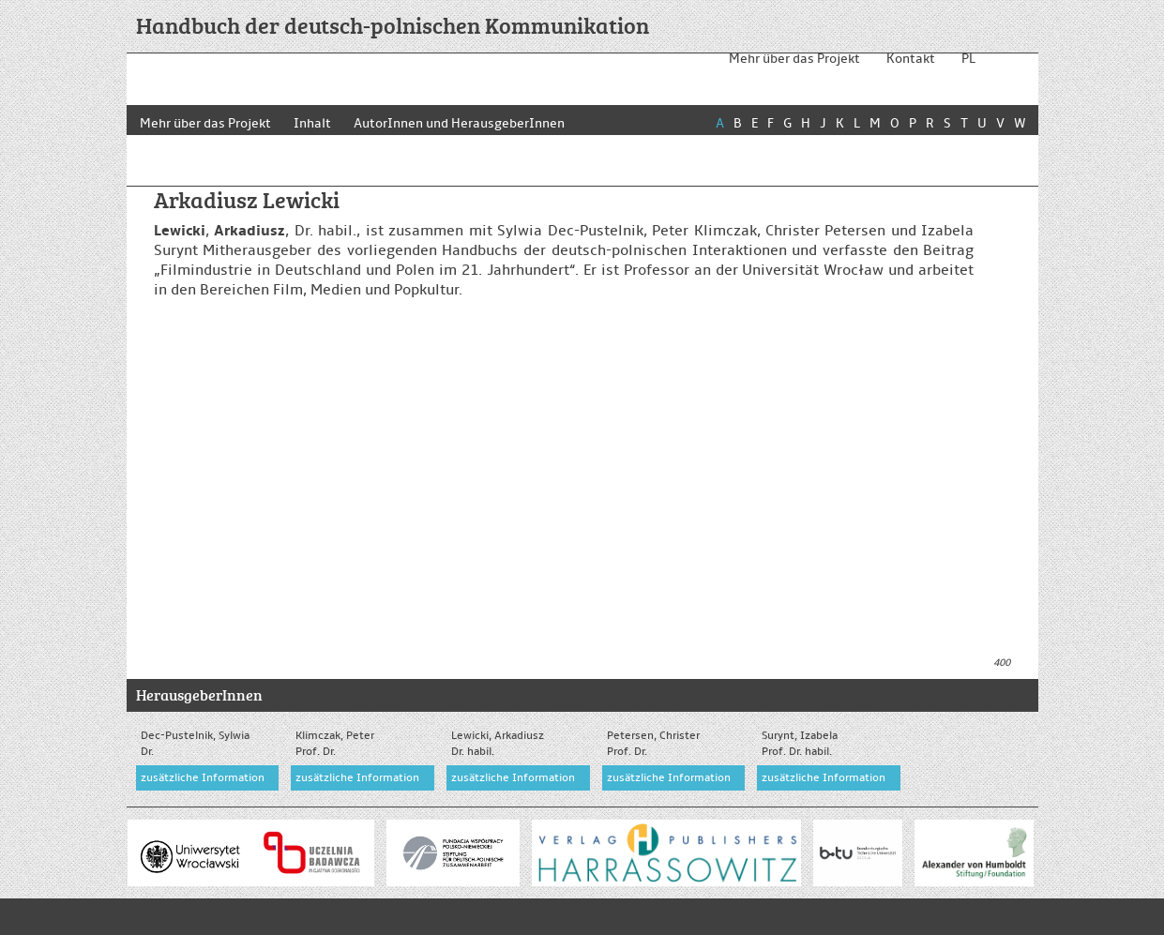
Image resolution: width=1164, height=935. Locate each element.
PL (968, 59)
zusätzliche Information (203, 778)
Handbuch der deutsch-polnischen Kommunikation (392, 24)
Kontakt (910, 59)
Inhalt (315, 123)
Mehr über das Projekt (794, 59)
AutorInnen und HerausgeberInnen (464, 123)
